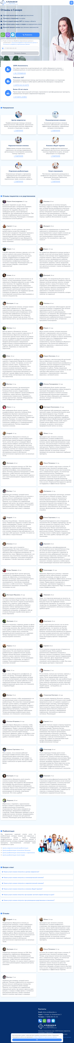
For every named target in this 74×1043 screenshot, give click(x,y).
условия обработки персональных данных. (45, 1037)
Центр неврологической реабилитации (15, 848)
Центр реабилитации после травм (13, 855)
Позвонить (27, 35)
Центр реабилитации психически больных (16, 850)
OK (37, 1040)
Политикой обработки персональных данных (24, 42)
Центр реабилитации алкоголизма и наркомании (18, 853)
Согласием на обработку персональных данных (16, 44)
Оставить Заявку (20, 53)
